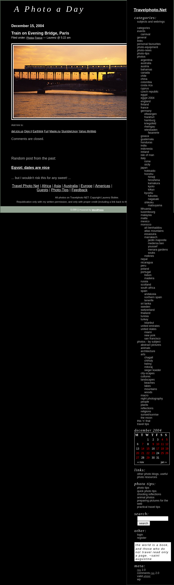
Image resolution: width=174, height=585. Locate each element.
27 (137, 457)
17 (157, 448)
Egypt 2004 (148, 98)
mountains (150, 389)
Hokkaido (149, 170)
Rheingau (149, 126)
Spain (144, 290)
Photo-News (144, 50)
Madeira (149, 278)
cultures (145, 376)
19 (166, 448)
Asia (57, 186)
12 (166, 444)
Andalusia (150, 294)
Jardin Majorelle (157, 240)
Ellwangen (150, 114)
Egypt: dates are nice (30, 167)
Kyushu (148, 193)
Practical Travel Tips (148, 506)
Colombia (146, 82)
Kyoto (151, 186)
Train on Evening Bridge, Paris (40, 33)
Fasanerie (153, 132)
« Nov (140, 462)
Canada (145, 72)
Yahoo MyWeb (87, 131)
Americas (102, 186)
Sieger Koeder (152, 370)
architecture (148, 351)
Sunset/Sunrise (150, 414)
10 (157, 444)
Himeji (151, 177)
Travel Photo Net (25, 186)
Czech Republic (149, 91)
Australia (71, 186)
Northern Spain (153, 297)
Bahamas (146, 69)
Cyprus (145, 88)
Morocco (146, 224)
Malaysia (146, 215)
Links (140, 40)
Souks (151, 252)
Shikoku (149, 202)
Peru (143, 265)
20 (137, 453)
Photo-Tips (60, 190)
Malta (144, 218)
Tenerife (149, 300)
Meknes (149, 256)
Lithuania (146, 208)
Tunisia (145, 316)
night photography (152, 398)
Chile (143, 75)
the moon (146, 417)
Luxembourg (148, 212)
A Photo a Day (49, 9)
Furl (46, 131)
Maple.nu (54, 131)
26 (166, 453)
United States (148, 329)
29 (147, 457)
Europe (86, 186)
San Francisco (152, 338)
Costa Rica (146, 85)
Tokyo (151, 189)
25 (162, 453)
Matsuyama (155, 205)
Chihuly (148, 360)
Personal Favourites (149, 44)
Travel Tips (143, 424)
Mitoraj (148, 367)
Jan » (164, 462)
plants (144, 404)
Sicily (147, 164)
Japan (144, 167)
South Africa (148, 287)
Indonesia (146, 148)
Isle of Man (147, 155)
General (141, 37)
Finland (145, 104)
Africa (46, 186)
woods (148, 392)
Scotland (146, 284)
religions (146, 411)
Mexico (145, 221)
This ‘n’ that (143, 420)
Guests (42, 190)
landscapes (148, 379)
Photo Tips (143, 487)
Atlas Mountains (154, 230)
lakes (147, 386)
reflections (147, 408)
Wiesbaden (150, 129)
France (39, 37)
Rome (147, 161)
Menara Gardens (158, 249)
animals (145, 348)
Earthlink (38, 131)
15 (147, 448)
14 (142, 448)
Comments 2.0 (148, 573)
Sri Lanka (146, 303)
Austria (145, 66)
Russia (144, 281)
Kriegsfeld (150, 123)
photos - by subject (148, 341)
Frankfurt (149, 117)
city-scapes (148, 373)
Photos (30, 37)
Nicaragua (147, 262)
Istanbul (149, 322)
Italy (143, 158)
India (144, 145)
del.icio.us (17, 131)
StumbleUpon (69, 131)
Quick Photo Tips (147, 491)
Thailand (145, 313)
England (146, 101)
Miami (148, 332)
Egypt (144, 94)
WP (139, 579)
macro (144, 395)
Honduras (146, 142)
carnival (145, 34)
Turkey (144, 319)
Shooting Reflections (149, 494)
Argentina (146, 60)
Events (141, 31)
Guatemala (147, 139)
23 (153, 453)
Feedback (79, 190)
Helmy (148, 363)
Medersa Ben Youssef (156, 245)
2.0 (141, 569)
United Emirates (150, 325)
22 (147, 453)
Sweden (145, 306)
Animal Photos (146, 497)
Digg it (28, 131)
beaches (149, 382)
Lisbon (148, 275)
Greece (145, 136)
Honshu (148, 174)
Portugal (146, 272)
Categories (143, 28)
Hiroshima (154, 180)
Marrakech (150, 237)
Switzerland (148, 309)
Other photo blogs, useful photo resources (152, 475)
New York (149, 335)
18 (162, 448)
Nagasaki (153, 199)
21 (142, 453)
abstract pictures (151, 344)
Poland (145, 268)
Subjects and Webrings (151, 21)
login (140, 534)
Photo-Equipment (147, 47)
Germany (146, 110)
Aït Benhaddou (153, 227)
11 (162, 444)
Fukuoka (152, 195)
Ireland (145, 151)
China (144, 79)
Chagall (148, 357)
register (141, 537)
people (145, 401)
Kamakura (154, 183)
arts (143, 354)
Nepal (144, 259)
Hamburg (149, 120)
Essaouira (150, 234)
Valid (143, 576)
